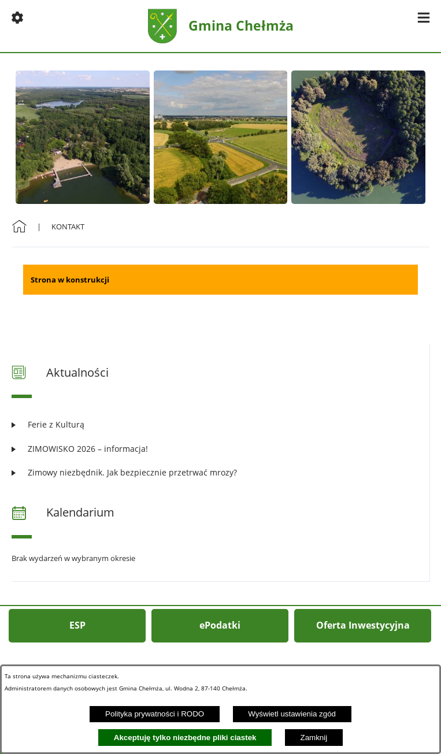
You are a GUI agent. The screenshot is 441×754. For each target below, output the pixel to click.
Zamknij (314, 737)
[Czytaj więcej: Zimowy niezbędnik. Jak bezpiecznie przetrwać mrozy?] (220, 472)
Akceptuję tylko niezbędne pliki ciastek (185, 737)
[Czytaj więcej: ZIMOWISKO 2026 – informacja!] (220, 448)
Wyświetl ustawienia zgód (292, 714)
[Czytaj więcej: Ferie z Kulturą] (220, 424)
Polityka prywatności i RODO (154, 714)
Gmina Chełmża (241, 25)
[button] (17, 17)
